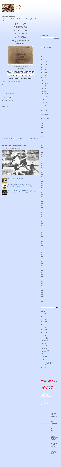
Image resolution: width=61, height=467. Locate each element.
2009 (44, 56)
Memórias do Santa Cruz (47, 47)
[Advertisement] (50, 24)
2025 (44, 110)
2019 (44, 72)
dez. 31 (46, 102)
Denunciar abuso (45, 114)
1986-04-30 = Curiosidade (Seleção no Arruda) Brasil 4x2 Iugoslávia (19, 190)
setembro (45, 91)
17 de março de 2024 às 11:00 (13, 88)
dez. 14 (46, 99)
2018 (44, 70)
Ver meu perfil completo (45, 49)
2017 (44, 69)
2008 (44, 54)
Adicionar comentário (7, 97)
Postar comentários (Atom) (22, 142)
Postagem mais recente (7, 138)
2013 (44, 62)
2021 (44, 75)
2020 (44, 74)
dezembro (45, 96)
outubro (45, 93)
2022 (44, 77)
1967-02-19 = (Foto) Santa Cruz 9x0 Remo (15, 178)
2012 (44, 61)
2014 (44, 64)
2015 (44, 66)
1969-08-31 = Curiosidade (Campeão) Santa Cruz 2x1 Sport (18, 184)
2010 (44, 57)
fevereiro (45, 81)
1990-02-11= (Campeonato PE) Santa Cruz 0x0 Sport (14, 145)
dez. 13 (46, 97)
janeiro (45, 80)
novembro (45, 94)
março (45, 83)
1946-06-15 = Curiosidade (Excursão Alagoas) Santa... (49, 105)
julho (45, 89)
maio (45, 86)
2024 (44, 108)
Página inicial (20, 138)
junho (45, 88)
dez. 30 (46, 101)
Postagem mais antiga (34, 138)
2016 (44, 67)
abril (44, 85)
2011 (44, 59)
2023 (44, 78)
